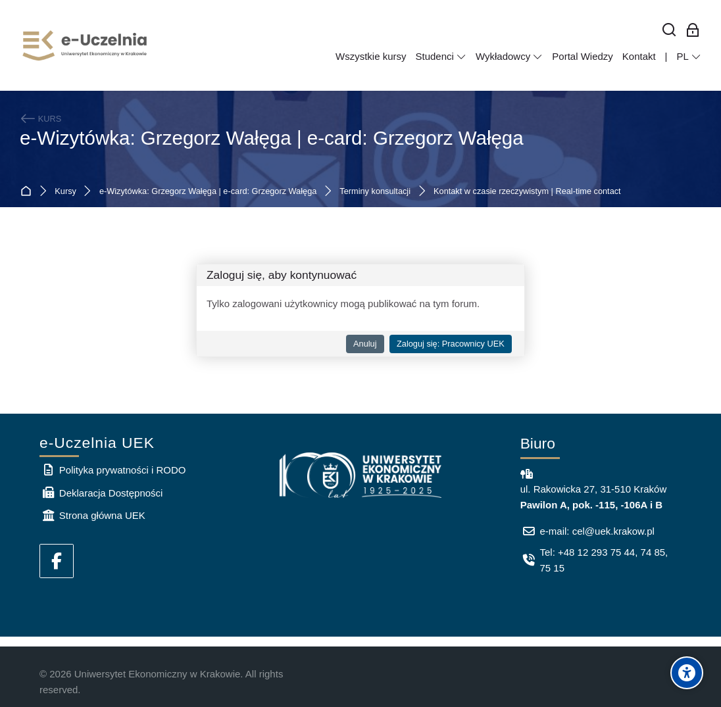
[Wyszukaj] (669, 30)
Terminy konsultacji (374, 191)
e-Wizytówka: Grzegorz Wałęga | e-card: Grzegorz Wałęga (272, 138)
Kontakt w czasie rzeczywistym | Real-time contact (527, 191)
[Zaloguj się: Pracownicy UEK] (693, 30)
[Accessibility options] (686, 672)
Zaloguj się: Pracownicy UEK (451, 344)
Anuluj (364, 344)
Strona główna (28, 191)
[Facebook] (56, 561)
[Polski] (688, 56)
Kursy (65, 191)
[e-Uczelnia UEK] (85, 45)
